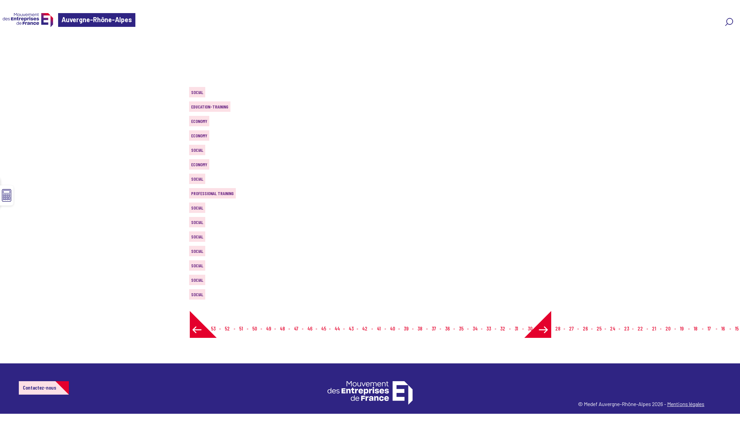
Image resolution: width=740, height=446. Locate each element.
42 (364, 328)
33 (488, 328)
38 (420, 328)
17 (709, 328)
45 (323, 328)
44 (337, 328)
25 (599, 328)
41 (379, 328)
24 (612, 328)
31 (516, 328)
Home (14, 45)
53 (213, 328)
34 (475, 328)
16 (723, 328)
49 (268, 328)
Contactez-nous (39, 387)
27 (571, 328)
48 (282, 328)
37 (434, 328)
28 (557, 328)
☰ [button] (6, 195)
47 (296, 328)
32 (502, 328)
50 (254, 328)
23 (626, 328)
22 (640, 328)
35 (461, 328)
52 (227, 328)
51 (241, 328)
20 (667, 328)
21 (654, 328)
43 (351, 328)
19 (682, 328)
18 (695, 328)
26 (585, 328)
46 (309, 328)
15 (737, 328)
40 (392, 328)
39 (406, 328)
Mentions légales (685, 404)
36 (447, 328)
